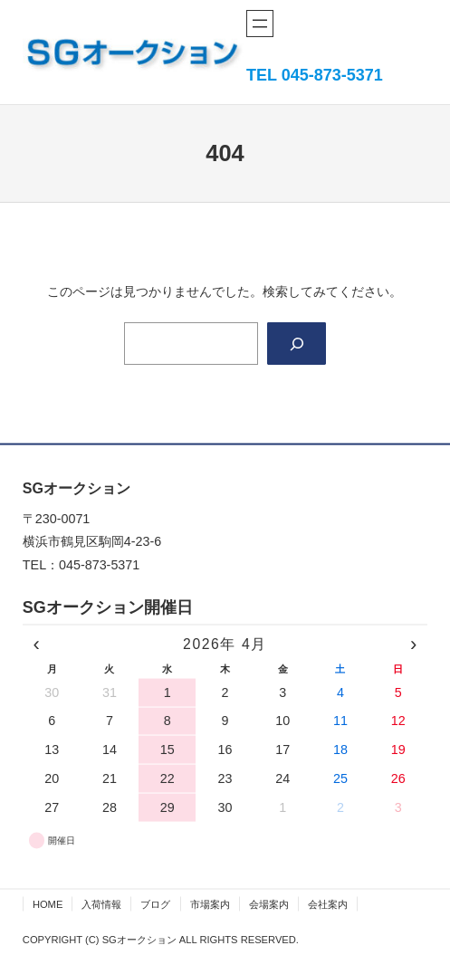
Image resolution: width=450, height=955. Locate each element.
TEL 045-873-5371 (314, 75)
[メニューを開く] (259, 23)
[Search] (296, 344)
